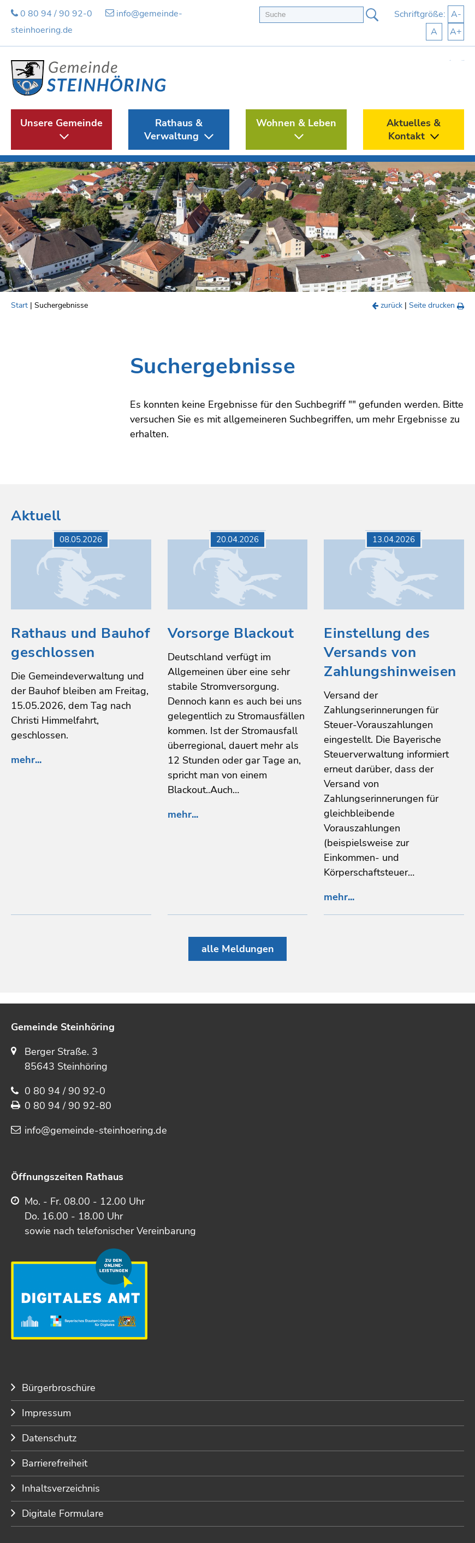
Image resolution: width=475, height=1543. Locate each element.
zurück (387, 305)
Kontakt (462, 60)
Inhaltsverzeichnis (61, 1488)
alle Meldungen (237, 948)
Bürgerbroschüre (59, 1387)
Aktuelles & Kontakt (414, 129)
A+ (456, 32)
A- (456, 14)
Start (449, 60)
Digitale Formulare (63, 1513)
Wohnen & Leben (296, 123)
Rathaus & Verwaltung (173, 129)
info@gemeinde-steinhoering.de (96, 1130)
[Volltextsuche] (311, 15)
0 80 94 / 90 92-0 (51, 14)
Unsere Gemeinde (61, 123)
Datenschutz (49, 1438)
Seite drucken (436, 305)
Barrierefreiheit (54, 1463)
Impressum (46, 1412)
